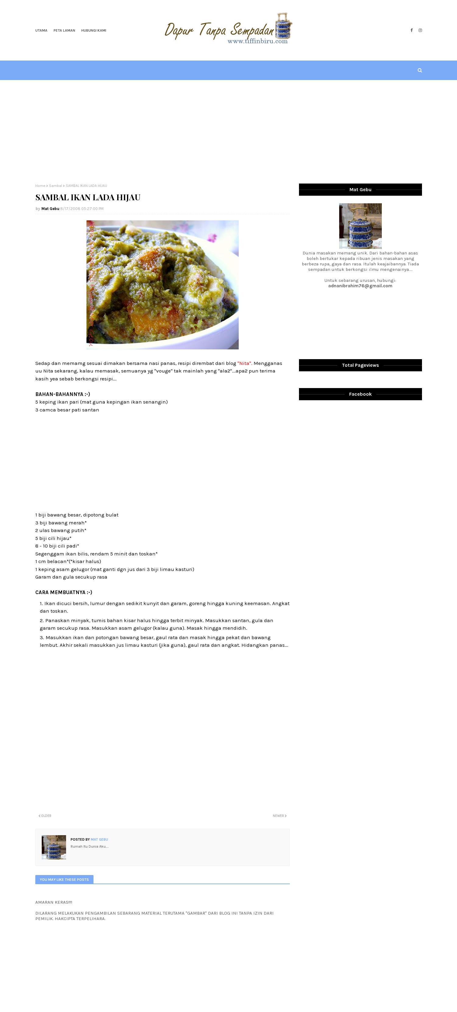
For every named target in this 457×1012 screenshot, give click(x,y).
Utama (41, 30)
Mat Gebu (50, 208)
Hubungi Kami (93, 30)
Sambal (55, 186)
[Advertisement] (228, 131)
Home (40, 186)
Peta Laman (64, 30)
